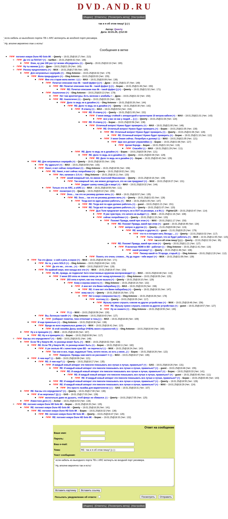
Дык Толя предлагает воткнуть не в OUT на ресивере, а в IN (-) (130, 210)
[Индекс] (88, 17)
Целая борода (132, 145)
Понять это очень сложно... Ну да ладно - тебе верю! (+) (126, 256)
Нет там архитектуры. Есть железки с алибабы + (86, 96)
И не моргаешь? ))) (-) (49, 394)
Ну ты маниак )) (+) (33, 66)
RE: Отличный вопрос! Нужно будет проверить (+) (130, 129)
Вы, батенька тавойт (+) (58, 315)
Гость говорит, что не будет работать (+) (169, 237)
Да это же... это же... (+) (64, 266)
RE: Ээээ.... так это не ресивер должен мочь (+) (99, 197)
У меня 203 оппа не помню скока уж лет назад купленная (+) (92, 276)
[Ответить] (100, 17)
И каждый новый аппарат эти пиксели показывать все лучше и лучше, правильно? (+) (99, 365)
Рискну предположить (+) (37, 69)
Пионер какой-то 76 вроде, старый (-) (160, 253)
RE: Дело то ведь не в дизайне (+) (92, 106)
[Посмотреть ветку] (119, 17)
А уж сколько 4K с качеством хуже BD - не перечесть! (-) (75, 348)
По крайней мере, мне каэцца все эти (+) (67, 270)
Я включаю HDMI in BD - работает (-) (144, 247)
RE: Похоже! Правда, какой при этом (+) (139, 224)
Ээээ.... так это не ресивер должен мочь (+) (90, 194)
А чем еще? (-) (46, 358)
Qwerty (118, 29)
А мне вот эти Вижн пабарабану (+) (100, 286)
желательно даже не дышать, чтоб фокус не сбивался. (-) (76, 397)
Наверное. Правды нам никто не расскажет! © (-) (86, 355)
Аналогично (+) (60, 92)
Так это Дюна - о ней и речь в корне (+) (59, 260)
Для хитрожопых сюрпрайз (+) (47, 73)
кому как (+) (88, 292)
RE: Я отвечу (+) (97, 112)
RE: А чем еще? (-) (55, 361)
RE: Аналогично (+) (70, 99)
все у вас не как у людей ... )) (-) (120, 119)
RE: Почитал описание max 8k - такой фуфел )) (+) (87, 86)
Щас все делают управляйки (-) (135, 142)
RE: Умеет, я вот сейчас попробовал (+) (73, 171)
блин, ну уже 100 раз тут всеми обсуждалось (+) (56, 63)
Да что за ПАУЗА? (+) (34, 60)
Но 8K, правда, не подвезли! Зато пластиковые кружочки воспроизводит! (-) (93, 273)
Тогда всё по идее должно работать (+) (103, 201)
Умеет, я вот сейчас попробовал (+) (64, 168)
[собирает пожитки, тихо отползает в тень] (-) (76, 319)
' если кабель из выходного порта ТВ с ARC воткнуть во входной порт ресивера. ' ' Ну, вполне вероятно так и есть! (114, 472)
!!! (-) (70, 312)
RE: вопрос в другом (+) (145, 230)
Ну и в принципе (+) (41, 332)
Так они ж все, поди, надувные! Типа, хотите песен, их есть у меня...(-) (90, 351)
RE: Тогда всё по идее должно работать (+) (112, 204)
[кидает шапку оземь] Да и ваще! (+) (101, 184)
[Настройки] (138, 17)
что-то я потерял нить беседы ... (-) (159, 233)
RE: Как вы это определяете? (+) (48, 391)
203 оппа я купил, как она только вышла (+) (90, 279)
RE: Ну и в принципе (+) (50, 335)
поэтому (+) (102, 299)
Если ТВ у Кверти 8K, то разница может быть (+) (57, 342)
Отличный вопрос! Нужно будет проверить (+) (121, 125)
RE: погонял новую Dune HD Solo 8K (43, 404)
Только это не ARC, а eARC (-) (68, 188)
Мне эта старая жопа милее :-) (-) (62, 79)
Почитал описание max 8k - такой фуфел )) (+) (77, 83)
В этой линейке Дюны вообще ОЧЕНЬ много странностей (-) (85, 329)
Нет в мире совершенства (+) (104, 296)
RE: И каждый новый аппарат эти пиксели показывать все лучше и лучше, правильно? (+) (109, 368)
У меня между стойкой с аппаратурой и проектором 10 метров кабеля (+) (135, 115)
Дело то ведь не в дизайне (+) (83, 102)
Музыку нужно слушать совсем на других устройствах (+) (134, 302)
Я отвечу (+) (88, 109)
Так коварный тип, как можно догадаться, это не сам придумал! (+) (110, 181)
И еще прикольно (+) (49, 322)
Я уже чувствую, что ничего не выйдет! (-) (126, 214)
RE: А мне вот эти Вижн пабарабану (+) (110, 289)
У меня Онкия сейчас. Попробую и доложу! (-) (135, 138)
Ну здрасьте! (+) (53, 165)
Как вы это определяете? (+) (38, 338)
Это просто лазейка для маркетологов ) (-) (90, 388)
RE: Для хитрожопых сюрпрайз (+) (56, 161)
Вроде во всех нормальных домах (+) (65, 325)
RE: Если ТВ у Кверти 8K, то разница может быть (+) (66, 345)
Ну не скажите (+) (120, 309)
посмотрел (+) (67, 191)
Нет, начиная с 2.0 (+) (71, 174)
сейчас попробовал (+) (115, 217)
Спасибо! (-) (138, 148)
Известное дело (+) (41, 401)
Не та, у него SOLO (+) (57, 263)
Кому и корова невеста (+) (88, 283)
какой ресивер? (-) (142, 250)
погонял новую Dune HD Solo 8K (33, 56)
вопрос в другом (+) (136, 227)
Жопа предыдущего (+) (50, 76)
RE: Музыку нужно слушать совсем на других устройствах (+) (144, 306)
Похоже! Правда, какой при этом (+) (130, 220)
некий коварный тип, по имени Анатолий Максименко (96, 178)
